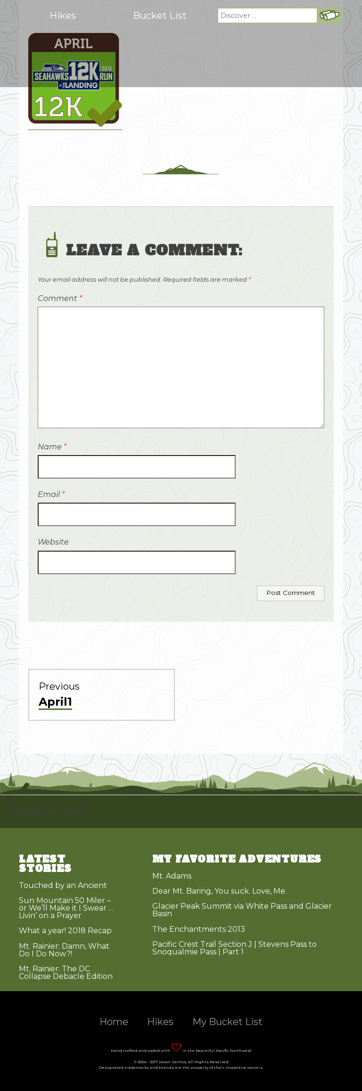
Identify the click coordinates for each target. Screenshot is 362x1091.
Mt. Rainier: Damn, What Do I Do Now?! (64, 950)
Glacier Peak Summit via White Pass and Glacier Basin (242, 910)
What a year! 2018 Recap (65, 930)
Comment (60, 298)
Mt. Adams (171, 875)
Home (113, 1021)
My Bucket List (227, 1021)
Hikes (62, 15)
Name (52, 446)
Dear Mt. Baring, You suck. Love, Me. (219, 891)
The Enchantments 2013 (198, 929)
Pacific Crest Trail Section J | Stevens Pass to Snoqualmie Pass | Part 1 (234, 948)
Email (51, 494)
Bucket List (160, 15)
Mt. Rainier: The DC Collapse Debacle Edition (66, 972)
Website (53, 541)
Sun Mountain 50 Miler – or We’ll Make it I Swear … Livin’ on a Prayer (66, 908)
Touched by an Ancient (63, 885)
